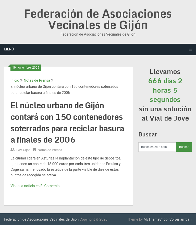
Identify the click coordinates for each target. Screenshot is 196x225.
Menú (9, 49)
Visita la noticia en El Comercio (34, 186)
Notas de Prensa (37, 80)
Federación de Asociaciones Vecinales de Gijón (98, 19)
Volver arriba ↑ (180, 219)
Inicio (14, 80)
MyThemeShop (156, 219)
